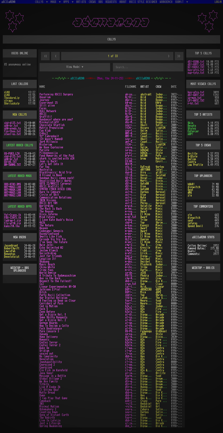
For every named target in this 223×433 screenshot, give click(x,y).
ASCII (43, 114)
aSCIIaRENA (8, 2)
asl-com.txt (132, 197)
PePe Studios (164, 155)
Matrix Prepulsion (51, 127)
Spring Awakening (51, 426)
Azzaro (144, 127)
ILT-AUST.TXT (133, 169)
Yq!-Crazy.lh (12, 215)
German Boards (49, 323)
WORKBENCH (166, 2)
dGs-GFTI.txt (133, 116)
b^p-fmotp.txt (134, 155)
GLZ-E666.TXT (133, 239)
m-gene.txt (132, 231)
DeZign (192, 159)
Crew (158, 244)
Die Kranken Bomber (168, 281)
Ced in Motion (49, 306)
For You (44, 166)
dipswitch (194, 187)
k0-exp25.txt (133, 102)
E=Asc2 (44, 133)
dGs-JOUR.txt (133, 100)
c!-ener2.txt (133, 364)
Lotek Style (148, 297)
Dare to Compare (50, 192)
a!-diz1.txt (132, 314)
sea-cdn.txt (132, 412)
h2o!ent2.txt (133, 345)
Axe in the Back (50, 278)
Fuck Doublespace (51, 328)
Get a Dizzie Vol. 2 (53, 320)
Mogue (152, 370)
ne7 (154, 178)
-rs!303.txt (132, 403)
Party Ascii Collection (55, 295)
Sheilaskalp (12, 103)
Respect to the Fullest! (56, 281)
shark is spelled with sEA (57, 158)
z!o (190, 195)
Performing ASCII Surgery (56, 94)
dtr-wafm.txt (133, 381)
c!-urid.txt (132, 350)
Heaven (44, 228)
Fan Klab (45, 130)
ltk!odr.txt (132, 297)
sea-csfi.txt (133, 125)
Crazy (143, 401)
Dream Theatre (165, 378)
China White (47, 267)
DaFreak (145, 166)
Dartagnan (146, 270)
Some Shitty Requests (53, 317)
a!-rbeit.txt (133, 325)
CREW (158, 86)
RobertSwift (12, 248)
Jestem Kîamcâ (49, 250)
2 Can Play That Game (53, 398)
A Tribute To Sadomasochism (58, 275)
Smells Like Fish (51, 236)
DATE (174, 86)
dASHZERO (146, 289)
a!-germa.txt (133, 323)
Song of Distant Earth (54, 414)
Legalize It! (48, 258)
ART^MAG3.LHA (12, 187)
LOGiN (218, 2)
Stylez (192, 128)
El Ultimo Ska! (49, 389)
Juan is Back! (49, 161)
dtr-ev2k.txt (133, 387)
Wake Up (44, 348)
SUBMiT (180, 2)
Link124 (161, 127)
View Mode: (73, 66)
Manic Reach (47, 264)
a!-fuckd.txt (133, 328)
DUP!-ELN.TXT (133, 289)
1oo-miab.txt (133, 375)
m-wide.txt (132, 205)
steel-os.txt (12, 134)
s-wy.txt (130, 284)
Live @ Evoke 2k (50, 387)
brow (143, 158)
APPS (66, 2)
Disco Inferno (49, 214)
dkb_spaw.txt (133, 426)
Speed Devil (195, 226)
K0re (158, 102)
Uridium (44, 350)
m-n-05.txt (132, 214)
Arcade (160, 314)
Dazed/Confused (49, 233)
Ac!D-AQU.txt (133, 97)
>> (179, 56)
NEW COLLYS (20, 114)
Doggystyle (163, 100)
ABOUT (123, 2)
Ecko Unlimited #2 (51, 247)
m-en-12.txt (132, 242)
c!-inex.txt (132, 362)
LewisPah (9, 251)
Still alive (47, 105)
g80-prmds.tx (12, 128)
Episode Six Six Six (53, 239)
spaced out (46, 353)
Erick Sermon (148, 253)
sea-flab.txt (133, 130)
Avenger (145, 387)
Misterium (46, 144)
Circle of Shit (49, 194)
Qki (142, 144)
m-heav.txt (132, 228)
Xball (143, 125)
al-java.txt (132, 373)
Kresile (145, 247)
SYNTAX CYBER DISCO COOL (56, 189)
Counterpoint (148, 133)
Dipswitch (146, 256)
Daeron (144, 239)
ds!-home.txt (133, 336)
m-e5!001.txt (133, 253)
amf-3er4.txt (133, 141)
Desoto (192, 125)
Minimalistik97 (49, 122)
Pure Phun (162, 401)
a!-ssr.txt (132, 317)
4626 (42, 222)
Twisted (161, 175)
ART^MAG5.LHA (12, 192)
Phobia (144, 275)
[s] (42, 284)
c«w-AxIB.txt (133, 278)
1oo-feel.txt (133, 300)
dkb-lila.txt (133, 420)
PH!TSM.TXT (132, 275)
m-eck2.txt (132, 247)
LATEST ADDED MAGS (20, 176)
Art (158, 403)
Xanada (44, 334)
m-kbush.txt (132, 219)
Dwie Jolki (46, 244)
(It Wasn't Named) (51, 139)
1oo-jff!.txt (133, 256)
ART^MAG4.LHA (12, 189)
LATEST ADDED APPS (20, 206)
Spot (190, 189)
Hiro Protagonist (151, 172)
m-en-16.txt (132, 233)
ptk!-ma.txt (132, 264)
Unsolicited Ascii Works (56, 180)
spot (190, 220)
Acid (143, 97)
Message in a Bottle (53, 375)
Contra (160, 348)
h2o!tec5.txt (133, 309)
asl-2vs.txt (132, 200)
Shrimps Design (165, 222)
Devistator (147, 175)
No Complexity (49, 356)
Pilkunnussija (49, 153)
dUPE (158, 289)
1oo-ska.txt (132, 389)
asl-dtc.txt (132, 192)
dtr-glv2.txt (133, 378)
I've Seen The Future (53, 242)
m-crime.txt (132, 270)
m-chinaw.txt (133, 267)
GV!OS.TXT (10, 162)
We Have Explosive (51, 147)
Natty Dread (47, 392)
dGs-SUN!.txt (133, 119)
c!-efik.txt (132, 370)
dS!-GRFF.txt (133, 186)
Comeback (45, 401)
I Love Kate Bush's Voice (56, 219)
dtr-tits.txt (133, 384)
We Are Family (49, 381)
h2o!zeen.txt (133, 311)
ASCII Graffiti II (51, 186)
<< (45, 56)
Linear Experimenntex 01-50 (58, 286)
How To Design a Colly (54, 325)
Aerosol (161, 192)
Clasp (159, 284)
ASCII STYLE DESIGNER (143, 2)
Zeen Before (47, 311)
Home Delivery (49, 336)
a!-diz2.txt (132, 320)
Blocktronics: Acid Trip (56, 172)
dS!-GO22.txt (133, 183)
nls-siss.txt (133, 158)
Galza (159, 239)
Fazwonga (146, 331)
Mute (143, 197)
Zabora (144, 409)
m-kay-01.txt (133, 225)
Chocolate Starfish (52, 125)
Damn (42, 395)
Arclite (161, 373)
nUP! (190, 134)
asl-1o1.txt (132, 203)
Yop (142, 222)
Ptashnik (146, 264)
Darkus (144, 192)
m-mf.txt (130, 217)
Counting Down (49, 412)
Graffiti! (46, 116)
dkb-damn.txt (133, 395)
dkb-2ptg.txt (133, 398)
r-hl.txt (193, 103)
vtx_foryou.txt (135, 166)
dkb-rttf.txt (133, 281)
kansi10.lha (12, 226)
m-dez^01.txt (133, 261)
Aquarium (45, 97)
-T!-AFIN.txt (133, 175)
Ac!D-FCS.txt (133, 108)
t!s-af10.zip (12, 223)
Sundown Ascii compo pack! (57, 178)
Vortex (160, 166)
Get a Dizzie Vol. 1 (53, 314)
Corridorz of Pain (51, 303)
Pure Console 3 (49, 331)
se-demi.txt (132, 272)
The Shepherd (148, 244)
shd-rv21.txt (133, 295)
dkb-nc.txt (132, 356)
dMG (190, 192)
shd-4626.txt (133, 222)
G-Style (192, 156)
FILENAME (130, 86)
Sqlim (143, 130)
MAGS (54, 2)
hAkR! (191, 184)
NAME (42, 86)
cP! (151, 398)
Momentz (44, 339)
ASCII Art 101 (49, 203)
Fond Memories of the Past (57, 155)
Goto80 (144, 183)
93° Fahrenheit (49, 136)
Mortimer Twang (150, 180)
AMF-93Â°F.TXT (134, 136)
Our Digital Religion (53, 297)
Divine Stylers (165, 180)
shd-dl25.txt (12, 123)
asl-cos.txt (132, 194)
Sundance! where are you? (56, 119)
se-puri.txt (132, 150)
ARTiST (144, 86)
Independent (163, 94)
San (142, 284)
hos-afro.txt (196, 70)
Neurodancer (148, 300)
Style (159, 150)
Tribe (143, 219)
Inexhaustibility (51, 362)
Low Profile (195, 164)
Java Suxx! (46, 373)
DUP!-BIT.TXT (133, 292)
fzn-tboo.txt (12, 131)
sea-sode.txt (133, 414)
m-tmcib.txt (132, 208)
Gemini (144, 278)
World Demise (48, 272)
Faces (43, 108)
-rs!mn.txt (132, 406)
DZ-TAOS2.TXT (196, 67)
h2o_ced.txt (132, 306)
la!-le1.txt (132, 286)
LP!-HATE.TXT (196, 100)
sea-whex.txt (133, 147)
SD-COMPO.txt (133, 178)
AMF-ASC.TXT (132, 133)
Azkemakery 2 (48, 409)
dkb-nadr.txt (133, 392)
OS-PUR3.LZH (132, 331)
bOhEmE (144, 150)
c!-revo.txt (132, 359)
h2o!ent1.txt (133, 342)
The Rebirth (47, 417)
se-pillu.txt (133, 153)
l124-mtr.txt (133, 144)
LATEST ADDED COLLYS (19, 145)
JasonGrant (11, 245)
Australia (46, 169)
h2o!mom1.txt (133, 339)
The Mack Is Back (51, 208)
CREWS (92, 2)
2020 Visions (48, 200)
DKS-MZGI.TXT (133, 164)
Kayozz (144, 225)
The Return (46, 225)
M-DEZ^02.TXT (133, 258)
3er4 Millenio (49, 141)
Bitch (43, 292)
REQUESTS (111, 2)
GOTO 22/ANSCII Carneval (56, 183)
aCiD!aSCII (163, 172)
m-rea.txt (131, 211)
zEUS (143, 272)
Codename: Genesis (51, 231)
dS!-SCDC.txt (133, 189)
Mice (143, 292)
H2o (142, 306)
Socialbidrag (48, 253)
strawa (8, 100)
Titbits (44, 384)
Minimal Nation (49, 406)
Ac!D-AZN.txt (133, 111)
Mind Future (47, 217)
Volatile (146, 205)
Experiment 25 (49, 102)
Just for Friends (51, 256)
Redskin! (146, 403)
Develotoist (12, 256)
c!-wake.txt (132, 348)
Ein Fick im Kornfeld (53, 370)
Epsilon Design (165, 161)
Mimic (159, 205)
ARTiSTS (81, 2)
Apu (142, 356)
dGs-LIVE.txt (133, 105)
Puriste (44, 150)
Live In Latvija (50, 420)
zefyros (192, 223)
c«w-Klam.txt (133, 250)
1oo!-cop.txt (133, 303)
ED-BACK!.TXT (133, 161)
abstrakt (146, 94)
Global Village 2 (51, 378)
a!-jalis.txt (133, 423)
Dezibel (145, 258)
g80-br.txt (11, 125)
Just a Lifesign (50, 423)
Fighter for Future (153, 250)
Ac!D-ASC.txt (133, 114)
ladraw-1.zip (12, 220)
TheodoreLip (12, 97)
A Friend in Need (51, 175)
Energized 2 (47, 364)
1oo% (158, 256)
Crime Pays (46, 270)
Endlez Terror (49, 342)
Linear (160, 286)
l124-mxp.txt (133, 127)
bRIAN (143, 155)
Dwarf (143, 211)
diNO (7, 92)
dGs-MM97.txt (133, 122)
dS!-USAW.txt (133, 180)
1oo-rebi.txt (133, 417)
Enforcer (193, 131)
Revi (143, 414)
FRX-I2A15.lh (12, 217)
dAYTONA (145, 169)
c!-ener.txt (132, 367)
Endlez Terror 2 (50, 345)
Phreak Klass (148, 203)
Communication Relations (56, 197)
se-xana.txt (132, 334)
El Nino (145, 214)
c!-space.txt (133, 353)
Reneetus (9, 254)
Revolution (46, 359)
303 (42, 403)
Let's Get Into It (51, 164)
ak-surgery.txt (135, 94)
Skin (190, 123)
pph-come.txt (133, 401)
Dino (143, 186)
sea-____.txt (133, 139)
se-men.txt (195, 97)
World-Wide (46, 205)
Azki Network (48, 111)
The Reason (46, 211)
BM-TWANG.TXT (12, 164)
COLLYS (40, 2)
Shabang (44, 261)
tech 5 (44, 309)
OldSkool (161, 331)
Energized (46, 367)
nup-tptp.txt (196, 72)
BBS (101, 2)
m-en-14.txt (132, 236)
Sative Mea (163, 125)
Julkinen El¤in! (50, 289)
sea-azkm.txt (133, 409)
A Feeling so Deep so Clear (58, 300)
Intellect (162, 169)
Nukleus (161, 158)
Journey (44, 100)
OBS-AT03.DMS (12, 184)
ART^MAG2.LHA (12, 195)
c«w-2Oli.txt (133, 244)
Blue (143, 194)
